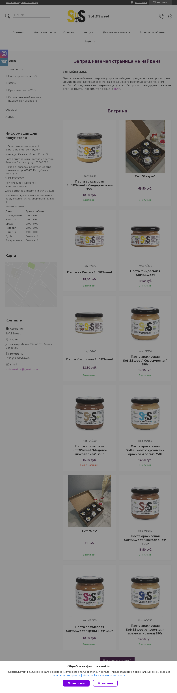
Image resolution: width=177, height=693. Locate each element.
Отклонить (105, 683)
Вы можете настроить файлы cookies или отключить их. (87, 675)
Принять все (76, 683)
